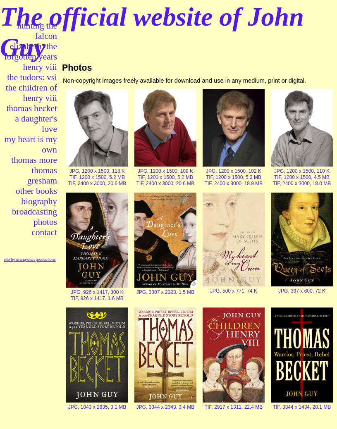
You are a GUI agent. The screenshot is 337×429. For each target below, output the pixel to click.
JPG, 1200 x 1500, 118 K (97, 171)
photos (45, 222)
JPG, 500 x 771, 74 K (233, 291)
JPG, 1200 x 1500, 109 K (165, 171)
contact (44, 232)
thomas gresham (42, 175)
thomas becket (31, 108)
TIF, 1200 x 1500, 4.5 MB (302, 177)
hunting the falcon (37, 31)
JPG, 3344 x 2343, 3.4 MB (165, 407)
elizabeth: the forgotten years (30, 51)
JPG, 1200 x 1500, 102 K (233, 171)
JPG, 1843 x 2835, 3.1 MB (97, 407)
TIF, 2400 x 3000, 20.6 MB (97, 183)
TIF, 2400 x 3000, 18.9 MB (234, 183)
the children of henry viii (31, 93)
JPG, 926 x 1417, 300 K (97, 292)
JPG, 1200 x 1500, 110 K (302, 171)
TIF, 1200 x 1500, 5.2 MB (97, 177)
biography (39, 201)
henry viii (40, 67)
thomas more (34, 160)
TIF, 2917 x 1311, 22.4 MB (234, 407)
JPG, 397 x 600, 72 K (301, 291)
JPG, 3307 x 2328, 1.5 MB (165, 292)
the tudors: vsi (32, 77)
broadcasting (34, 212)
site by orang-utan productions (30, 259)
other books (36, 191)
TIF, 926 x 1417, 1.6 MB (97, 298)
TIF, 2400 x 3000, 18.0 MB (302, 183)
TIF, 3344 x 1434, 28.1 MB (302, 407)
